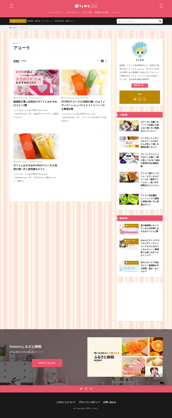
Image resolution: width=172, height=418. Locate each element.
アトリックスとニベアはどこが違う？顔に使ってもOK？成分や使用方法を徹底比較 (150, 160)
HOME (14, 28)
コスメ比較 (87, 12)
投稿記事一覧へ (139, 85)
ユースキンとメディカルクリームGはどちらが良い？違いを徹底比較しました (150, 142)
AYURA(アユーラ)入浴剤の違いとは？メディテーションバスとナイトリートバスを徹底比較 (83, 105)
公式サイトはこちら (47, 363)
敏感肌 (30, 21)
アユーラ (24, 28)
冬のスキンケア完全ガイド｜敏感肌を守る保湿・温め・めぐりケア (150, 267)
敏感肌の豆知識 (101, 12)
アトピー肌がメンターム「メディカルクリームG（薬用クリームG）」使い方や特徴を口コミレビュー (150, 181)
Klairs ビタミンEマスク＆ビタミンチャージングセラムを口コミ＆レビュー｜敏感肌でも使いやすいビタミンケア (150, 248)
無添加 (37, 21)
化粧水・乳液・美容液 (130, 241)
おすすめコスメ (72, 12)
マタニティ (116, 12)
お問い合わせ (109, 402)
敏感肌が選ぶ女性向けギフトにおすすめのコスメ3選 (35, 103)
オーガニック (47, 21)
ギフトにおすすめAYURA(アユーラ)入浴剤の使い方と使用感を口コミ (35, 167)
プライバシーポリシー (89, 402)
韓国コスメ (70, 21)
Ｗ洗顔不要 (59, 21)
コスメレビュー (55, 12)
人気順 (23, 61)
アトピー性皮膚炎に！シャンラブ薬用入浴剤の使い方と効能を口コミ (150, 200)
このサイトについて (65, 402)
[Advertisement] (139, 302)
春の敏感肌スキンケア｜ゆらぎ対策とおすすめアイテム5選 (150, 228)
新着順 (16, 61)
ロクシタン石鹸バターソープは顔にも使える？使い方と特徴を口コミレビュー (150, 126)
